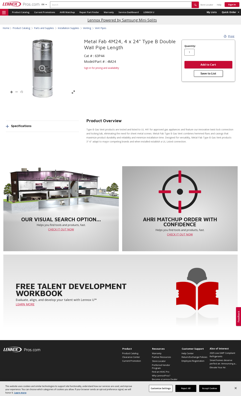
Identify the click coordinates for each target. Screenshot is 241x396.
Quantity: (190, 46)
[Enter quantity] (189, 52)
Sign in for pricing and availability (101, 67)
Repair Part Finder (89, 12)
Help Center (188, 353)
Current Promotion (131, 360)
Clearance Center (131, 357)
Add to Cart (208, 64)
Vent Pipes (100, 28)
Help (219, 4)
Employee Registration (193, 360)
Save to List (208, 73)
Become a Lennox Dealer (164, 379)
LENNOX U (148, 12)
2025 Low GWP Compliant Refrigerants (222, 354)
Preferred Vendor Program (161, 367)
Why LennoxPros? (161, 375)
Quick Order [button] (229, 12)
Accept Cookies (209, 391)
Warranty (109, 12)
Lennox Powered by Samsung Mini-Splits (122, 20)
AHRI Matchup (67, 12)
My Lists (212, 12)
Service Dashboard (128, 12)
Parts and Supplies (44, 28)
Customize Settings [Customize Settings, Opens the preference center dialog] (161, 391)
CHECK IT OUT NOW (61, 229)
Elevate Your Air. (218, 367)
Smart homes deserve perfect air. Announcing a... (223, 362)
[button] (195, 5)
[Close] (235, 391)
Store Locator (206, 4)
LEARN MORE (25, 304)
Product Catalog (20, 12)
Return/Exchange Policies (194, 357)
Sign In (232, 4)
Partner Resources (161, 357)
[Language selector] (43, 4)
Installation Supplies (68, 28)
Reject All (185, 391)
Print (229, 36)
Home (6, 28)
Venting (87, 28)
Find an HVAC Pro (160, 371)
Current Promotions (44, 12)
